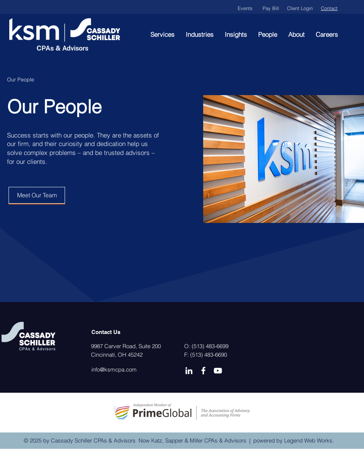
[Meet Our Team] (37, 195)
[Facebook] (203, 371)
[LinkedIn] (189, 371)
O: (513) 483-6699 (206, 346)
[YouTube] (218, 371)
